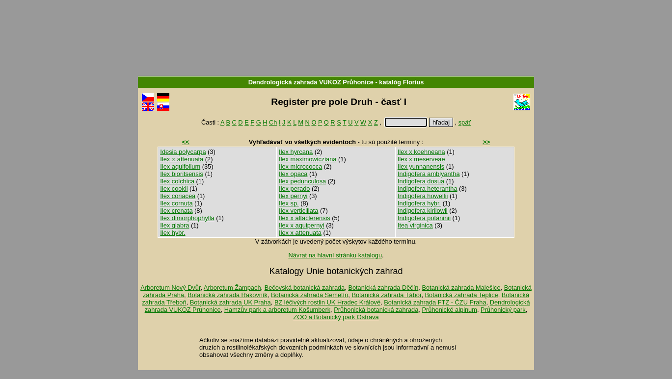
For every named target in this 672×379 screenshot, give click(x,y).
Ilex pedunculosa (302, 181)
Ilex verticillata (298, 210)
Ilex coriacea (177, 196)
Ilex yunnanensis (421, 166)
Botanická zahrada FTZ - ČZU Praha (435, 302)
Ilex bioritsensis (181, 173)
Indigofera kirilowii (423, 210)
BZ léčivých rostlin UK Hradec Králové (327, 302)
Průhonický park (503, 309)
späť (464, 122)
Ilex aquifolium (180, 166)
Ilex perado (294, 188)
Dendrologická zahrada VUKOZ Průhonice (311, 82)
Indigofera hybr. (419, 203)
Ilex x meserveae (421, 159)
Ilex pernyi (293, 196)
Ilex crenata (176, 210)
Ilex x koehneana (421, 151)
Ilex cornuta (176, 203)
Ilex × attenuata (181, 159)
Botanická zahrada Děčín (383, 287)
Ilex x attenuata (300, 232)
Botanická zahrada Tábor (386, 295)
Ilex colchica (177, 181)
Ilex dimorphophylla (187, 218)
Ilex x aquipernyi (301, 225)
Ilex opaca (293, 173)
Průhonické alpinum (449, 309)
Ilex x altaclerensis (304, 218)
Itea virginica (415, 225)
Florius (413, 82)
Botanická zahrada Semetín (309, 295)
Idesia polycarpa (183, 151)
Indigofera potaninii (424, 218)
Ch (273, 122)
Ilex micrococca (300, 166)
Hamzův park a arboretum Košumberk (277, 309)
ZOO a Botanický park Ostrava (335, 317)
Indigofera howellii (423, 196)
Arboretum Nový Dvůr (170, 287)
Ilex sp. (289, 203)
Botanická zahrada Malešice (461, 287)
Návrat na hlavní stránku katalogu (335, 255)
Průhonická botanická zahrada (376, 309)
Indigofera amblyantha (429, 173)
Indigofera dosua (421, 181)
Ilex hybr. (172, 232)
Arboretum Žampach (232, 287)
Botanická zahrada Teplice (461, 295)
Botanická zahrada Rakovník (228, 295)
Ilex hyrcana (296, 151)
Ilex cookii (174, 188)
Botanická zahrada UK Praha (230, 302)
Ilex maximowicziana (307, 159)
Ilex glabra (174, 225)
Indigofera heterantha (427, 188)
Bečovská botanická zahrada (305, 287)
